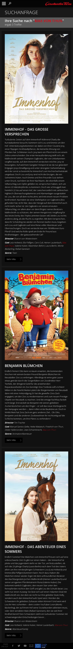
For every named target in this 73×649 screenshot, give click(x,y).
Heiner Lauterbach (45, 625)
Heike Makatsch (37, 426)
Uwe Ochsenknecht (33, 429)
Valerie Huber (29, 625)
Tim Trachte (19, 422)
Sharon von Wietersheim (25, 238)
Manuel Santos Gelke (19, 426)
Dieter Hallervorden (14, 429)
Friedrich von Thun (54, 426)
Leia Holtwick (16, 625)
